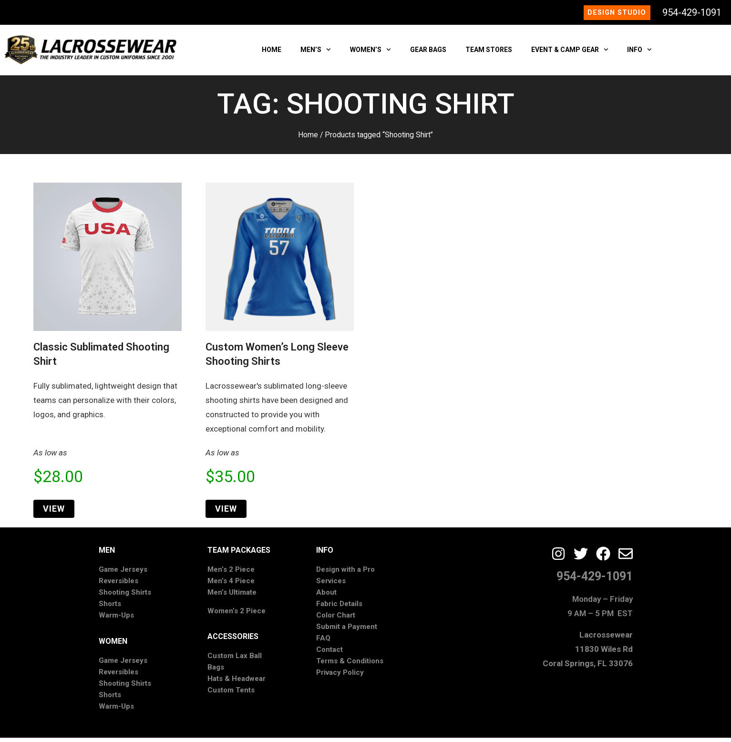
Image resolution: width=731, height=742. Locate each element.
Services (331, 585)
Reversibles (118, 585)
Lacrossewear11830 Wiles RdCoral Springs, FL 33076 (588, 653)
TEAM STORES (488, 54)
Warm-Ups (116, 619)
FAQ (323, 642)
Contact (329, 653)
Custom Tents (231, 694)
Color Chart (335, 619)
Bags (215, 671)
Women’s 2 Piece (236, 614)
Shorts (110, 608)
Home (308, 138)
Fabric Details (339, 608)
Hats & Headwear (236, 683)
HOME (271, 54)
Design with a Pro (345, 573)
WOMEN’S (370, 54)
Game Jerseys (123, 573)
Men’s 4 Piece (231, 585)
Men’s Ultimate (232, 596)
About (326, 596)
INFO (639, 54)
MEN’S (315, 54)
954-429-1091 (691, 14)
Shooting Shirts (125, 596)
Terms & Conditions (349, 665)
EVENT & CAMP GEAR (569, 54)
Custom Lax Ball (234, 660)
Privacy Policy (340, 676)
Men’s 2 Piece (231, 573)
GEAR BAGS (428, 54)
